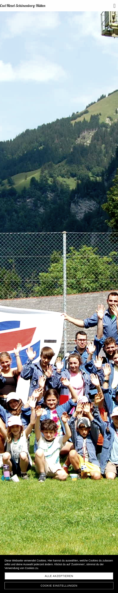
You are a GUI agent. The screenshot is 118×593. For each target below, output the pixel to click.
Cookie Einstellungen (59, 585)
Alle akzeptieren (59, 576)
